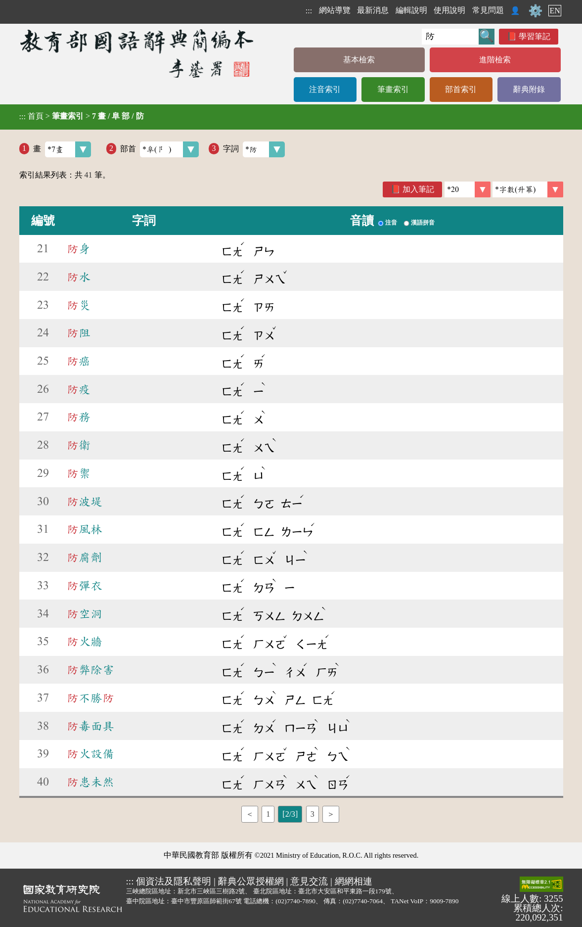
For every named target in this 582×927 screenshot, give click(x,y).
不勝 (90, 698)
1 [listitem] (268, 814)
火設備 (90, 754)
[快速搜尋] (450, 37)
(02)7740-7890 (295, 901)
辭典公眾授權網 (251, 881)
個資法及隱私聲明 (173, 881)
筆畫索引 (393, 89)
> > (81, 116)
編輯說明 (411, 10)
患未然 (90, 782)
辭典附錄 (529, 89)
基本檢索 (359, 59)
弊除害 (90, 670)
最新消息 (373, 10)
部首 (159, 149)
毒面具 (90, 726)
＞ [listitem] (331, 814)
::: (309, 10)
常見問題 (488, 10)
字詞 (254, 149)
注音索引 (325, 89)
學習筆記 (534, 36)
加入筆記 (418, 189)
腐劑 (84, 557)
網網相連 (353, 881)
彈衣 (84, 586)
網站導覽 (335, 10)
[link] (527, 189)
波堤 (84, 502)
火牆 (84, 642)
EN (554, 10)
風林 (84, 529)
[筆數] (468, 189)
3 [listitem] (312, 814)
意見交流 (309, 881)
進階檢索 (495, 59)
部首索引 (461, 89)
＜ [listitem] (250, 814)
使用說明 (449, 10)
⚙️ (535, 10)
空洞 (84, 614)
